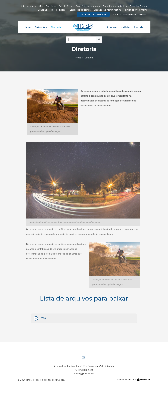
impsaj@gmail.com (84, 373)
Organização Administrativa (107, 9)
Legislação (61, 9)
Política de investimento (136, 9)
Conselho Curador (139, 6)
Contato (139, 27)
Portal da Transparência (93, 15)
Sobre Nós (41, 27)
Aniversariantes (28, 6)
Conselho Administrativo (115, 6)
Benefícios (51, 6)
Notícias (125, 27)
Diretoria (56, 27)
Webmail (143, 14)
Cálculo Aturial (66, 6)
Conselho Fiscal (45, 9)
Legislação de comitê (80, 9)
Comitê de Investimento (88, 6)
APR (41, 6)
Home (28, 27)
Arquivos (112, 27)
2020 (43, 318)
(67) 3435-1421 (84, 370)
